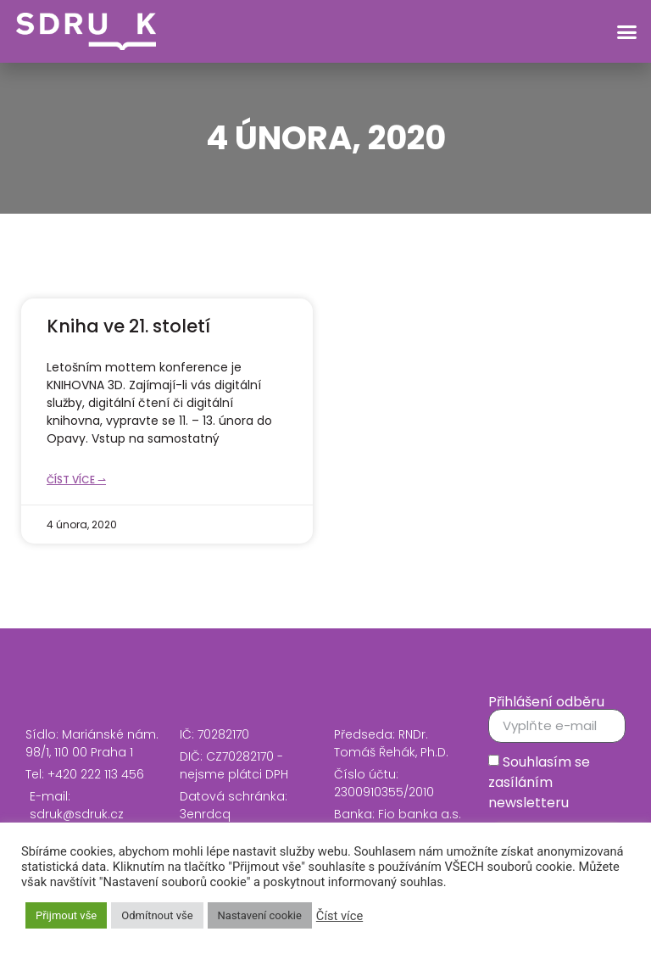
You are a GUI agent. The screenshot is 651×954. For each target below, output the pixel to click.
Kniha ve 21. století (128, 326)
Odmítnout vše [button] (156, 915)
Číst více (339, 915)
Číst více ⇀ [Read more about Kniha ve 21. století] (76, 479)
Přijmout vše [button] (66, 915)
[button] (627, 31)
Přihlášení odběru (546, 702)
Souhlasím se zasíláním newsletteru (539, 781)
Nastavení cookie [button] (260, 915)
